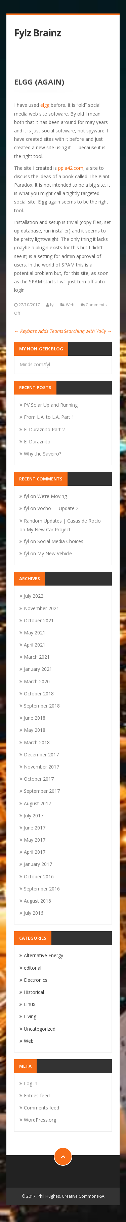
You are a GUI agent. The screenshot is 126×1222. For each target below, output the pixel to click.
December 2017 (41, 754)
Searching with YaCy (88, 331)
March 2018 (37, 742)
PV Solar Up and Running (51, 405)
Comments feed (41, 1107)
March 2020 (37, 681)
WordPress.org (40, 1120)
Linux (29, 1004)
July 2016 (33, 913)
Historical (34, 992)
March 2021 (37, 657)
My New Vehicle (54, 553)
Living (30, 1016)
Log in (30, 1083)
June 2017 (34, 827)
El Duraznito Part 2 (44, 429)
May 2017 (34, 840)
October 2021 (39, 620)
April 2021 (34, 644)
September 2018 (42, 705)
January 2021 (38, 669)
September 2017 (42, 791)
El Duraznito (37, 441)
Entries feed (37, 1095)
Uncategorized (39, 1029)
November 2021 (41, 608)
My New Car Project (49, 529)
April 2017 (34, 852)
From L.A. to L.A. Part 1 (49, 417)
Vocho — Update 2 (58, 508)
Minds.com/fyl (34, 364)
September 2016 (42, 888)
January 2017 (38, 864)
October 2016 (39, 876)
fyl (52, 305)
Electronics (35, 980)
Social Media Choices (60, 541)
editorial (32, 968)
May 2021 (34, 632)
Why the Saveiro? (42, 453)
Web (70, 305)
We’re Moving (52, 496)
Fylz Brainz (37, 33)
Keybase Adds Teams (38, 331)
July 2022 (33, 596)
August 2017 (37, 803)
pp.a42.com (70, 168)
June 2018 (34, 718)
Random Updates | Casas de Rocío (62, 521)
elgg (44, 105)
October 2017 (39, 779)
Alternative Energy (43, 955)
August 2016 (37, 901)
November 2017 (41, 766)
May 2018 (34, 730)
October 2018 (39, 693)
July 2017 (33, 815)
